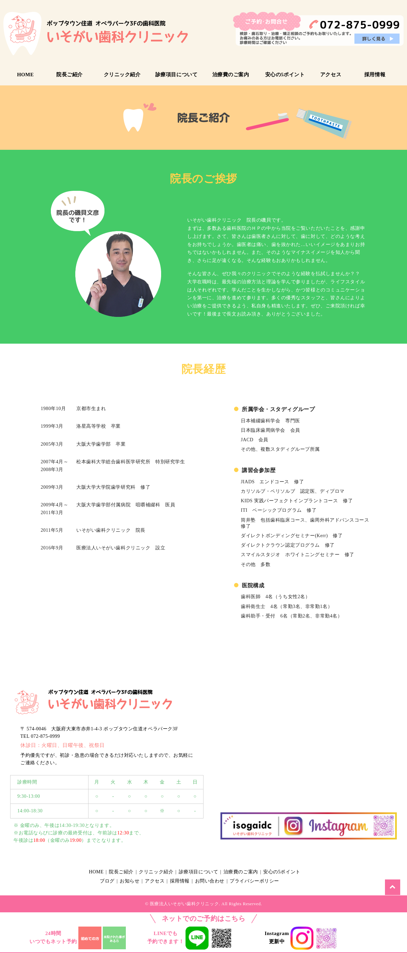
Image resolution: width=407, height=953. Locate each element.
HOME (25, 74)
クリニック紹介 (122, 74)
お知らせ (133, 881)
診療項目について (176, 74)
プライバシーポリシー (269, 881)
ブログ (108, 881)
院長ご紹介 (69, 74)
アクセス (330, 74)
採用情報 (374, 74)
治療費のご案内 (230, 74)
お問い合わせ (221, 881)
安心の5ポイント (285, 74)
